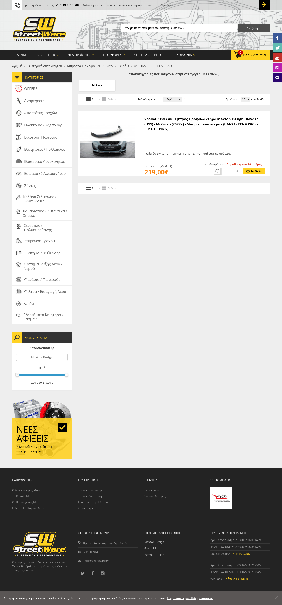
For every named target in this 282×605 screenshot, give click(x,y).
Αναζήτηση (254, 28)
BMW (109, 66)
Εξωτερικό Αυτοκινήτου (44, 66)
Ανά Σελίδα (257, 99)
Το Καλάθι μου (22, 496)
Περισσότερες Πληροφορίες (190, 598)
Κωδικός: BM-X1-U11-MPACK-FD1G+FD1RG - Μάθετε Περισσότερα (187, 153)
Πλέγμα (112, 99)
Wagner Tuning (154, 555)
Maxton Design (42, 357)
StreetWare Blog (148, 55)
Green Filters (152, 548)
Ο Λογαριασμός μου (26, 490)
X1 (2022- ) (141, 66)
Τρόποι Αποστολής (90, 496)
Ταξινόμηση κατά (149, 99)
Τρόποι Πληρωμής (90, 490)
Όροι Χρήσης (87, 508)
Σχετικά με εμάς (155, 496)
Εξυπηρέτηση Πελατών (93, 502)
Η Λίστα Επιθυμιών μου (28, 508)
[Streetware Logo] (39, 30)
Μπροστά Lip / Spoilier (83, 66)
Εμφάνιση (231, 99)
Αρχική (17, 66)
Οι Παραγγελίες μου (25, 502)
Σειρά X (123, 66)
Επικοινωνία (152, 490)
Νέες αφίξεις (33, 433)
